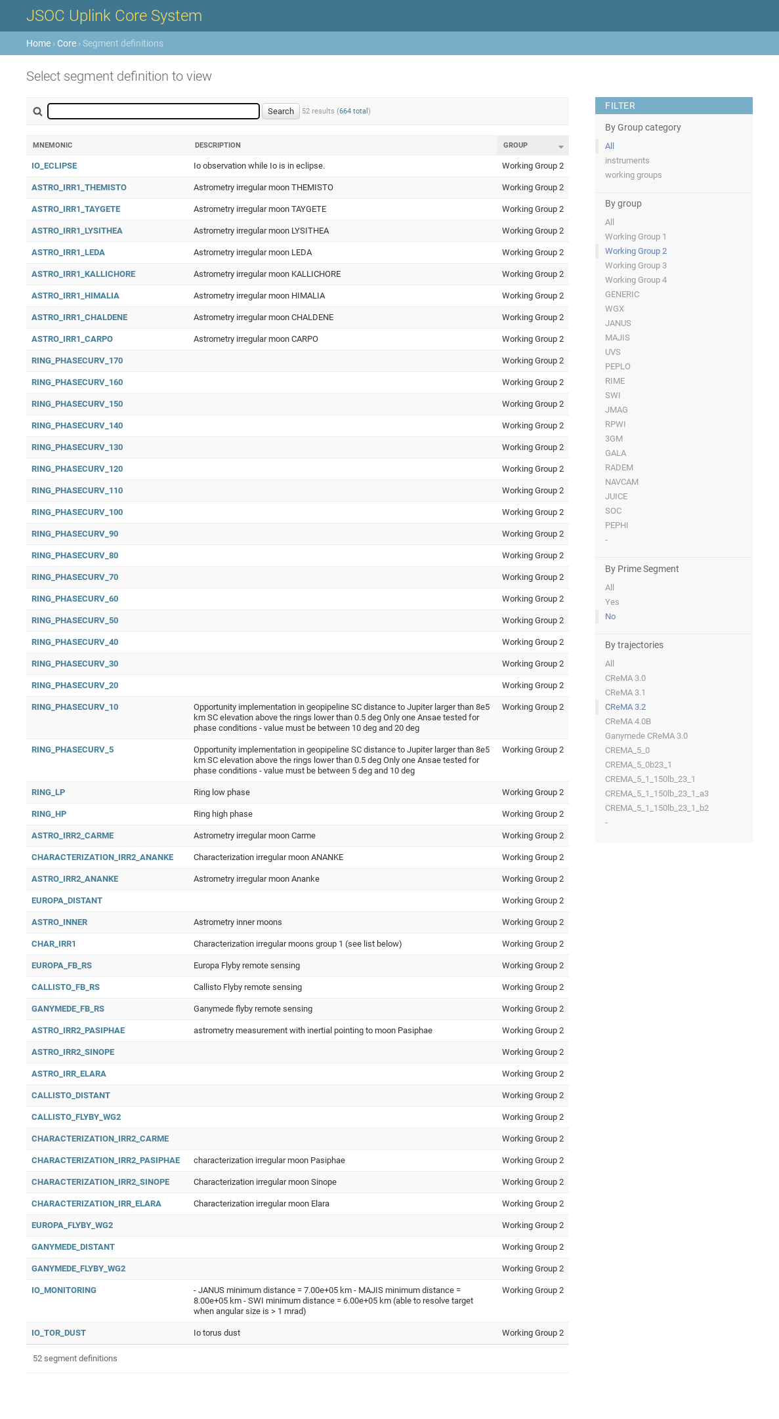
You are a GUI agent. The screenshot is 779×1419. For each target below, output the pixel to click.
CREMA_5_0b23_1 (638, 765)
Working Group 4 (636, 280)
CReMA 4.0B (628, 721)
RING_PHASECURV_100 (77, 512)
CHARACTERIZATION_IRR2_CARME (100, 1138)
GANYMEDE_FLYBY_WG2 (78, 1268)
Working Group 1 (636, 236)
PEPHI (617, 525)
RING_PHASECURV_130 (77, 447)
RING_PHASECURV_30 (75, 663)
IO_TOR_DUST (59, 1333)
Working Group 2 (636, 251)
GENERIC (622, 294)
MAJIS (617, 337)
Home (38, 43)
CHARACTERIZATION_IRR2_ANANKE (102, 857)
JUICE (616, 496)
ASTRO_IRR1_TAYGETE (76, 209)
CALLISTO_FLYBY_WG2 (76, 1117)
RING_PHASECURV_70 (75, 577)
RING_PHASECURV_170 (77, 360)
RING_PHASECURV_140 (77, 425)
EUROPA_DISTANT (67, 900)
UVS (613, 352)
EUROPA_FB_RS (62, 965)
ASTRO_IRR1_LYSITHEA (77, 231)
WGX (614, 309)
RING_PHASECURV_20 (75, 685)
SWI (613, 395)
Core (66, 43)
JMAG (616, 410)
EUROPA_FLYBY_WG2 (72, 1225)
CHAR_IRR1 (54, 944)
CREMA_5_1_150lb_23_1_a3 (657, 793)
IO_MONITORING (64, 1290)
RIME (615, 381)
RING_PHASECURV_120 (77, 469)
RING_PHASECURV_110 (77, 490)
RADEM (619, 467)
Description (218, 145)
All (609, 146)
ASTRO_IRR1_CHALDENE (79, 317)
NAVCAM (622, 482)
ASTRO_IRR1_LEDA (68, 252)
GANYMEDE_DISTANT (73, 1247)
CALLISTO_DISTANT (71, 1095)
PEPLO (618, 366)
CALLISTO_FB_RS (66, 987)
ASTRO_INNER (59, 922)
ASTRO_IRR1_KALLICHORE (83, 274)
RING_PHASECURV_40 (75, 642)
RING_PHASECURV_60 (75, 599)
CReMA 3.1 (625, 692)
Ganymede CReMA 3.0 (646, 736)
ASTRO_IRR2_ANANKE (75, 879)
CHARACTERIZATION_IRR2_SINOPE (100, 1182)
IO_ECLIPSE (54, 166)
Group (515, 145)
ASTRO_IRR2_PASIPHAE (78, 1030)
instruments (627, 160)
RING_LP (48, 792)
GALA (615, 453)
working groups (633, 175)
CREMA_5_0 (627, 750)
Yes (612, 602)
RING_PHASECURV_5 (73, 749)
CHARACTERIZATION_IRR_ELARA (96, 1203)
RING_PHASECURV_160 (77, 382)
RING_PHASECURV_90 (75, 534)
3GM (614, 438)
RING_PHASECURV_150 (77, 404)
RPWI (615, 424)
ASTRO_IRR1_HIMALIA (75, 295)
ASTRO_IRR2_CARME (73, 835)
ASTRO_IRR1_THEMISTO (79, 187)
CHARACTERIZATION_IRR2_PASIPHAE (106, 1160)
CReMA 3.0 (625, 678)
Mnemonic (52, 145)
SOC (613, 511)
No (610, 616)
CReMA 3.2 (625, 707)
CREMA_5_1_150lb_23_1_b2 (657, 808)
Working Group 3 (636, 265)
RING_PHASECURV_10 (75, 707)
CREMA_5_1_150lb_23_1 (650, 779)
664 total (353, 111)
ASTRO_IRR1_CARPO (72, 339)
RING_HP (49, 814)
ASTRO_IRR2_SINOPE (73, 1052)
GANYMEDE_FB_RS (68, 1009)
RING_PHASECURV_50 (75, 620)
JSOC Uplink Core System (114, 16)
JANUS (618, 323)
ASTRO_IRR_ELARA (69, 1074)
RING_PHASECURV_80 (75, 555)
